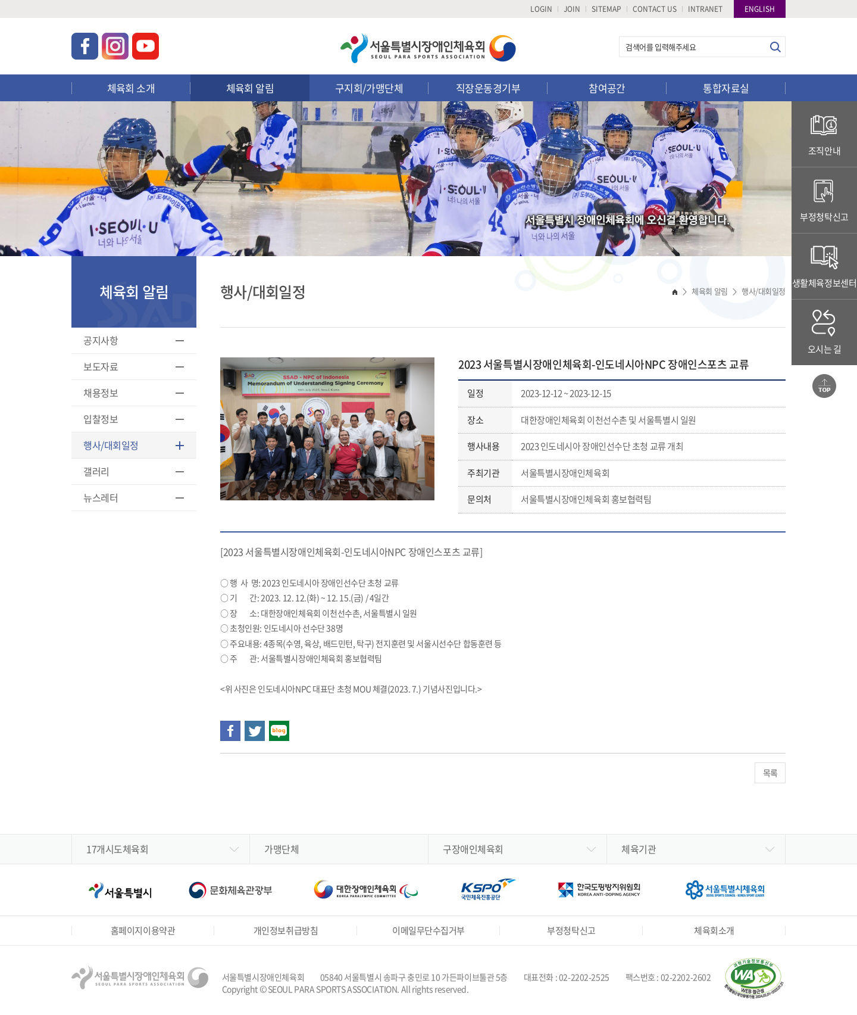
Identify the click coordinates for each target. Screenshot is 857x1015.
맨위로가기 (824, 386)
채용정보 (100, 392)
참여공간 (607, 87)
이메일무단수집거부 (428, 930)
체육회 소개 (131, 87)
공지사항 (100, 340)
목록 (770, 773)
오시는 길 (825, 332)
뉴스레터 (100, 497)
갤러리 (96, 471)
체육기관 (638, 849)
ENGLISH (760, 9)
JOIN (572, 9)
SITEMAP (606, 9)
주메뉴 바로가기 (0, 0)
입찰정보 (100, 419)
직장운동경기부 (488, 87)
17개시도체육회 (117, 849)
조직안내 (824, 133)
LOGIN (541, 9)
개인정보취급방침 (286, 930)
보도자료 (100, 366)
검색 (775, 47)
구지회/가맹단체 (369, 87)
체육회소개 (714, 930)
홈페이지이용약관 (143, 930)
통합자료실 (726, 87)
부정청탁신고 (824, 199)
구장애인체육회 (473, 849)
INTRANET (705, 9)
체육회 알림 (250, 87)
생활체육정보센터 (824, 265)
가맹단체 (281, 849)
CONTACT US (655, 9)
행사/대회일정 (111, 445)
